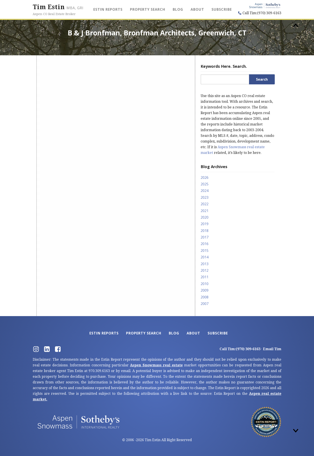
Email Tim (272, 349)
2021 (204, 210)
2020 (204, 217)
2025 (204, 184)
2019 (204, 223)
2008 (204, 297)
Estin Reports (108, 9)
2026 (204, 177)
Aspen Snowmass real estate (156, 365)
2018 (204, 230)
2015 (204, 250)
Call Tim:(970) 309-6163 (259, 13)
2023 (204, 197)
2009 (204, 290)
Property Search (147, 9)
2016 (204, 243)
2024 (204, 190)
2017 (204, 237)
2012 (204, 270)
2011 (204, 277)
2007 (204, 303)
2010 (204, 283)
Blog (178, 9)
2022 (204, 204)
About (197, 9)
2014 (204, 257)
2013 (204, 263)
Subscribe (222, 9)
